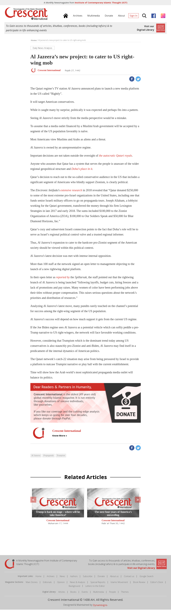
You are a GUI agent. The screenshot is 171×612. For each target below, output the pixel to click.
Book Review (139, 584)
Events (85, 594)
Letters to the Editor (95, 588)
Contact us (129, 578)
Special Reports (97, 584)
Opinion (61, 584)
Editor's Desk (156, 584)
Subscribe (87, 578)
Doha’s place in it (81, 171)
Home (38, 578)
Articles (61, 594)
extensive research (71, 192)
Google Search (146, 578)
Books (73, 594)
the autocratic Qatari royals (115, 158)
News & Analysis (77, 584)
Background (74, 588)
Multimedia (98, 594)
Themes (125, 594)
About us (114, 578)
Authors (74, 578)
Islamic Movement (119, 584)
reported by (63, 279)
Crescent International (57, 522)
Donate (101, 578)
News (62, 578)
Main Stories (32, 584)
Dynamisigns (100, 607)
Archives (50, 578)
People (112, 594)
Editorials (47, 584)
